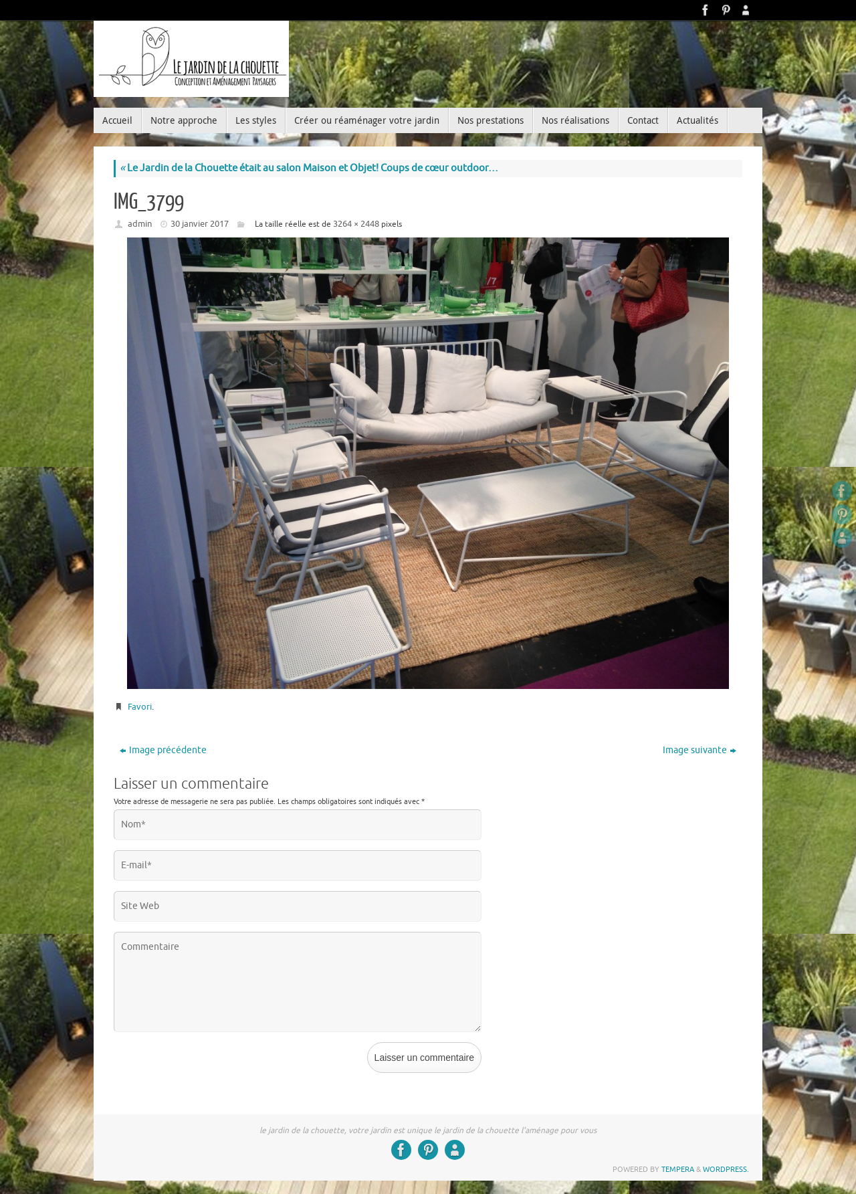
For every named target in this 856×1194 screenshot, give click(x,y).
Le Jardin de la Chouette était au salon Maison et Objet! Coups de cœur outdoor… (309, 168)
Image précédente (163, 750)
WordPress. (726, 1169)
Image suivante (699, 750)
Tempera (677, 1169)
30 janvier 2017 (200, 223)
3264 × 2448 (356, 223)
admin (140, 223)
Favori (140, 706)
